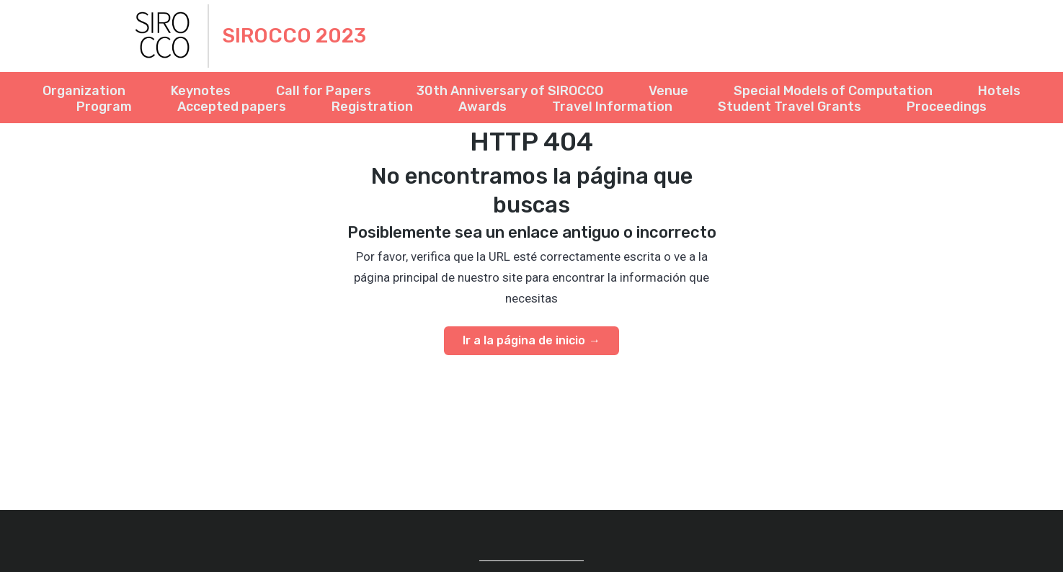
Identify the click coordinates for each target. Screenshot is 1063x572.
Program (104, 107)
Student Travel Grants (789, 107)
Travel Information (612, 107)
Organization (84, 91)
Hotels (999, 91)
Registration (372, 107)
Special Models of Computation (833, 91)
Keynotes (201, 91)
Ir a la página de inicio (524, 340)
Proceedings (947, 107)
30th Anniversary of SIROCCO (510, 91)
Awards (482, 107)
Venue (668, 91)
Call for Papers (323, 91)
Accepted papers (231, 107)
